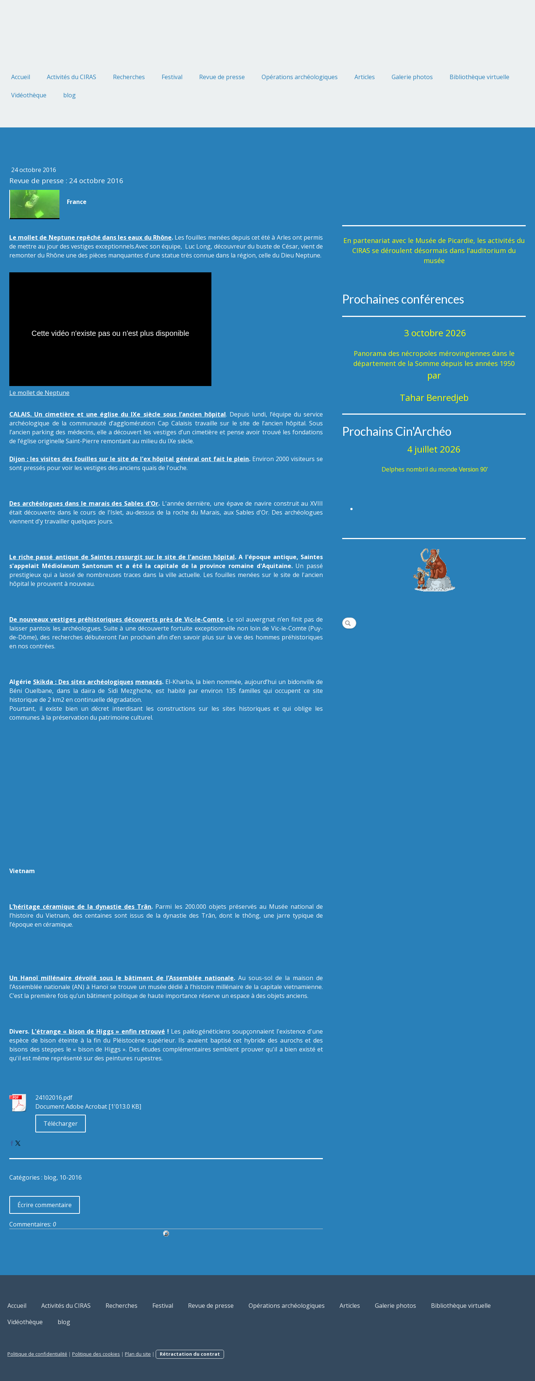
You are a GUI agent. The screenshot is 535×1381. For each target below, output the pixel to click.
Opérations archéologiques (300, 77)
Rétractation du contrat (190, 1354)
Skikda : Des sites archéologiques (83, 682)
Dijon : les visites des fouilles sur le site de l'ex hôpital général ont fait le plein (129, 459)
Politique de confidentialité (37, 1354)
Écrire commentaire (44, 1205)
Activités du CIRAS (71, 77)
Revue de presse (222, 77)
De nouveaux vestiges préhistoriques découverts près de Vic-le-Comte (116, 619)
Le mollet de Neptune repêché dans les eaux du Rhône (90, 237)
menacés (148, 682)
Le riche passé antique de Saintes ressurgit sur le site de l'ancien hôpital (122, 557)
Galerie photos (412, 77)
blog (69, 95)
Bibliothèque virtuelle (479, 77)
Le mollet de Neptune (39, 393)
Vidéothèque (28, 95)
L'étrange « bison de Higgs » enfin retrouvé (98, 1031)
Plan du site (138, 1354)
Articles (364, 77)
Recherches (129, 77)
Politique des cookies (96, 1354)
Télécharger (60, 1123)
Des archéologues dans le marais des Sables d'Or (83, 503)
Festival (172, 77)
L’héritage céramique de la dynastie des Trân (80, 906)
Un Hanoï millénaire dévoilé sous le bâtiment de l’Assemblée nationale (121, 978)
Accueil (20, 77)
